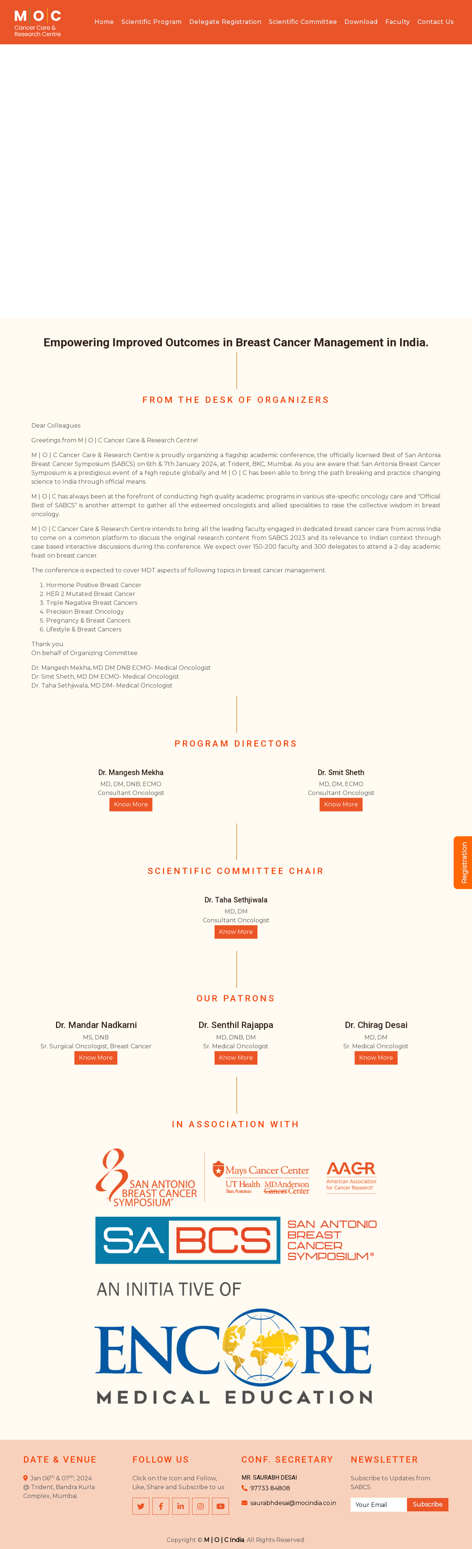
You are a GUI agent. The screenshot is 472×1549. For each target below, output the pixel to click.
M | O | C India (224, 1539)
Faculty (397, 21)
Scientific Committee (303, 21)
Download (361, 21)
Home (104, 21)
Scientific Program (151, 21)
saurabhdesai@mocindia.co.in (293, 1503)
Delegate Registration (225, 21)
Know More (131, 804)
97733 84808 (270, 1488)
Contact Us (435, 21)
